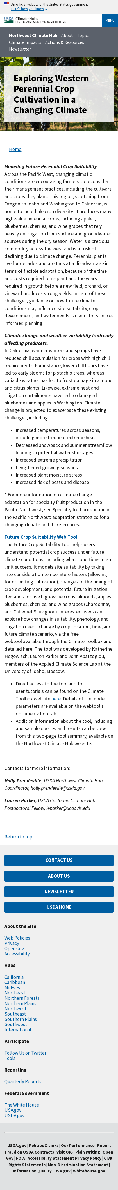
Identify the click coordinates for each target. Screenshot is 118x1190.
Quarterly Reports (22, 1081)
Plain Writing (88, 1152)
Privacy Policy (88, 1158)
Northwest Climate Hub (33, 35)
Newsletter (20, 49)
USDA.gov (14, 1115)
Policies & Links (43, 1145)
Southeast (15, 1014)
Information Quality (32, 1171)
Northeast (14, 993)
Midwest (13, 988)
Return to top (18, 837)
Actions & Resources (64, 42)
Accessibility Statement (51, 1158)
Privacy (11, 943)
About (67, 35)
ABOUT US (59, 876)
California (14, 977)
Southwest (15, 1024)
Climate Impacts (25, 42)
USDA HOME (59, 907)
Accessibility (17, 954)
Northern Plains (20, 1003)
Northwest (15, 1008)
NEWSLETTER (59, 891)
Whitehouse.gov (89, 1171)
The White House (21, 1105)
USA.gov (12, 1110)
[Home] (35, 22)
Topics (83, 35)
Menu (110, 20)
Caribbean (14, 982)
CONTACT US (59, 860)
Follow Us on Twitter (25, 1053)
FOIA (20, 1158)
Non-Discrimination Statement (78, 1164)
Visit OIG (64, 1152)
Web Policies (17, 938)
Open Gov (14, 948)
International (17, 1030)
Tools (9, 1058)
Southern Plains (20, 1019)
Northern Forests (21, 998)
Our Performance (78, 1145)
